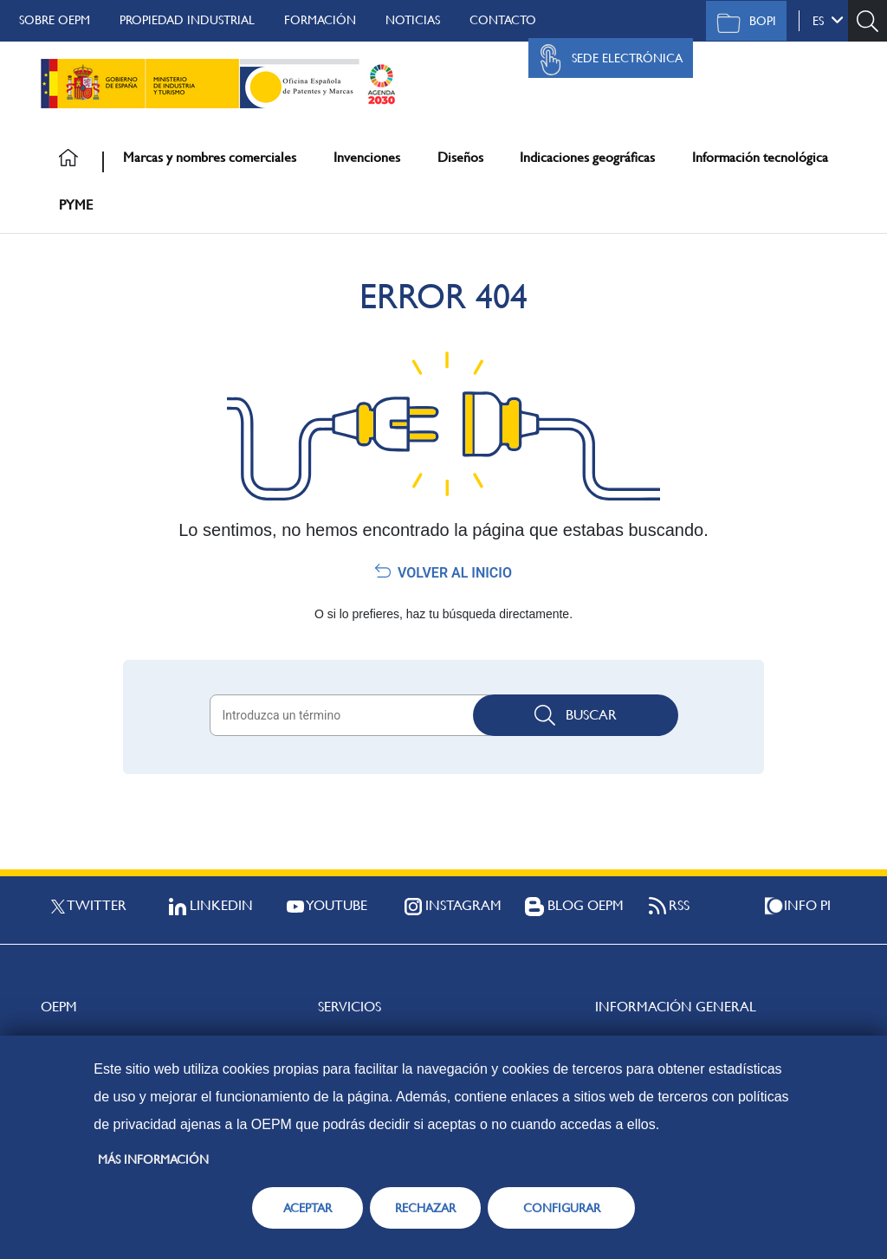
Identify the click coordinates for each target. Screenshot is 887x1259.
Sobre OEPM (54, 20)
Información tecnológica (760, 157)
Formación (320, 20)
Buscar (575, 715)
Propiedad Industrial (187, 20)
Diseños (460, 157)
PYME (76, 205)
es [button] (828, 20)
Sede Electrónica (606, 60)
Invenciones (366, 157)
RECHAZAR (425, 1208)
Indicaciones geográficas (587, 157)
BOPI (742, 22)
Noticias (412, 20)
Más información (153, 1159)
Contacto (502, 20)
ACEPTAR (307, 1208)
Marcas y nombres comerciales (209, 157)
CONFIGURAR (561, 1208)
